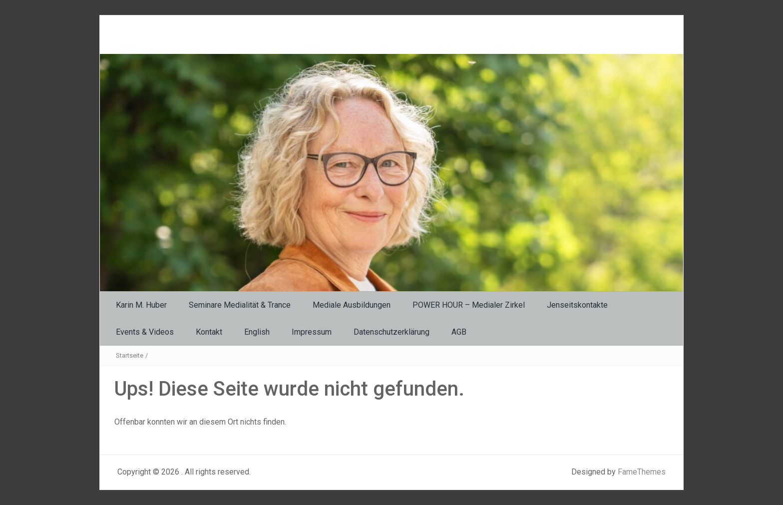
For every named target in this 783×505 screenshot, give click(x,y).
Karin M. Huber (141, 305)
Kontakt (209, 332)
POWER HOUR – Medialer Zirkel (468, 305)
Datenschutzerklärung (391, 332)
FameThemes (642, 472)
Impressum (312, 332)
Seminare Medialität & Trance (240, 305)
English (257, 332)
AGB (458, 332)
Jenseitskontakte (577, 305)
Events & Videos (145, 332)
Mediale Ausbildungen (352, 305)
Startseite (129, 355)
